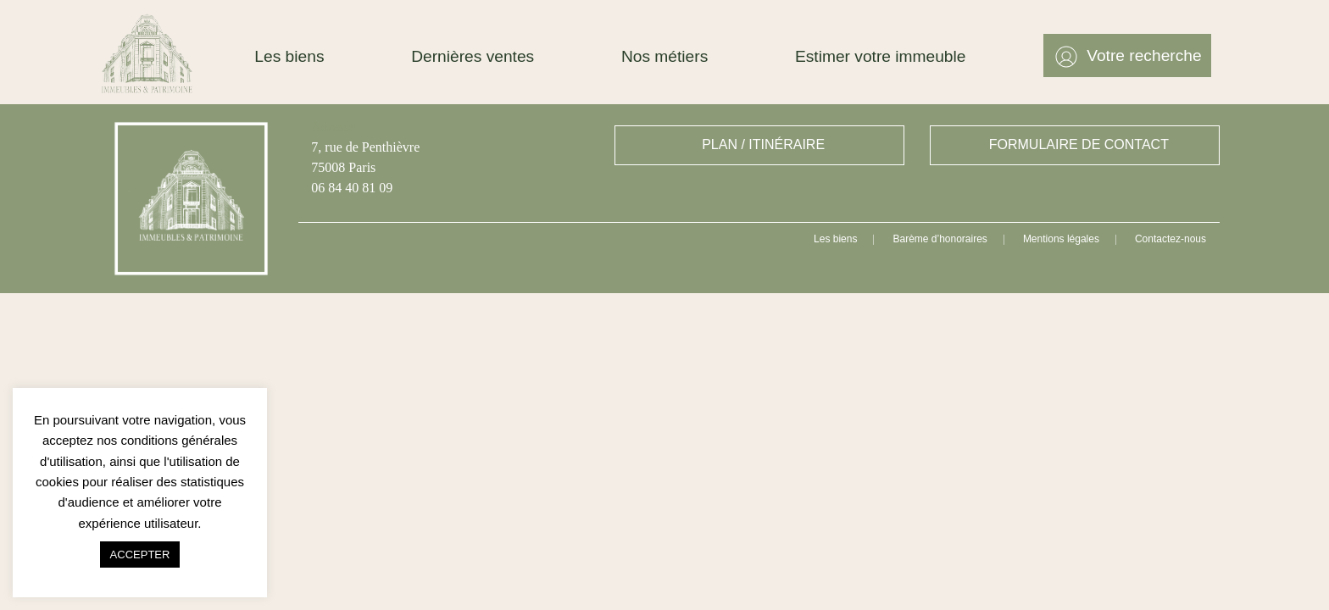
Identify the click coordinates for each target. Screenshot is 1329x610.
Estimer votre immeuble (880, 56)
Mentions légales (1061, 239)
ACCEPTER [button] (140, 554)
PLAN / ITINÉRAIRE (763, 144)
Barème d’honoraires (939, 239)
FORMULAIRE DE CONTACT (1079, 144)
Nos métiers (664, 56)
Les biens (289, 56)
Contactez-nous (1170, 239)
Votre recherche (1144, 55)
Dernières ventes (472, 56)
